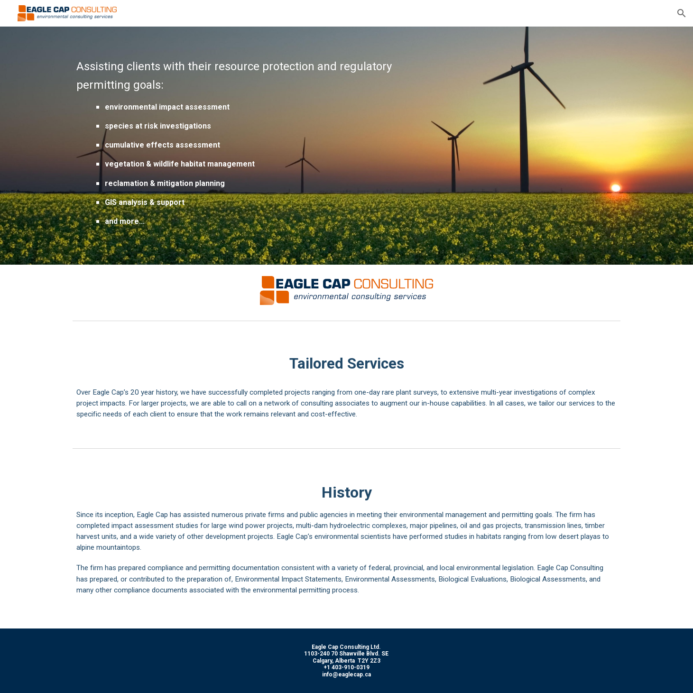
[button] (681, 13)
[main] (253, 145)
